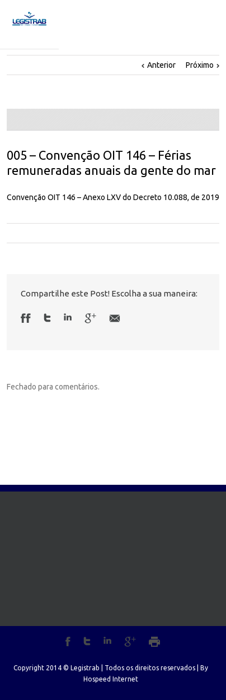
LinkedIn (68, 317)
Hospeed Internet (110, 679)
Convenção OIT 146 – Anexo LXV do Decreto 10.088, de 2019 (113, 197)
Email (114, 318)
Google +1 (90, 318)
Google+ (130, 642)
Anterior (161, 65)
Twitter (47, 317)
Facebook (28, 318)
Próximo (200, 65)
